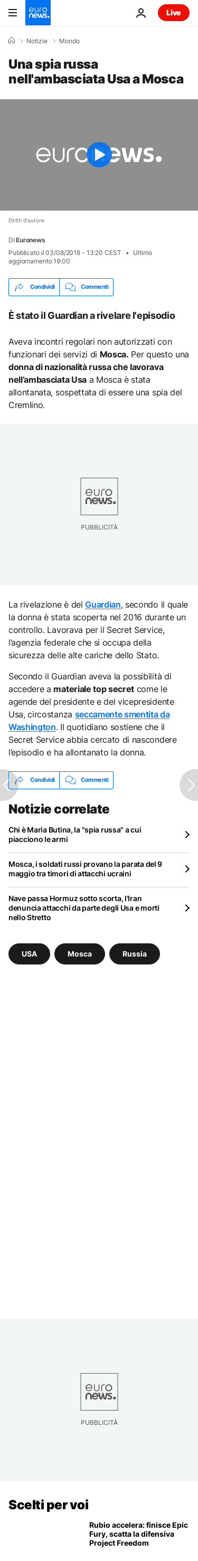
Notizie (37, 41)
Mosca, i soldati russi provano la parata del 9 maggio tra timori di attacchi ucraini (85, 868)
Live (173, 12)
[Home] (11, 40)
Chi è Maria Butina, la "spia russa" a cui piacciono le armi (75, 834)
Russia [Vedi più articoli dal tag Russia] (134, 953)
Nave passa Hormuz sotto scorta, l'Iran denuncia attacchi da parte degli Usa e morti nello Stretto (83, 908)
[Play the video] (99, 155)
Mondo (69, 41)
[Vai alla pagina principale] (38, 12)
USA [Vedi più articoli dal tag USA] (29, 953)
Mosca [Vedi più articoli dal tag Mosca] (80, 953)
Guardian (102, 604)
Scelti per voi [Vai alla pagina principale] (48, 1504)
